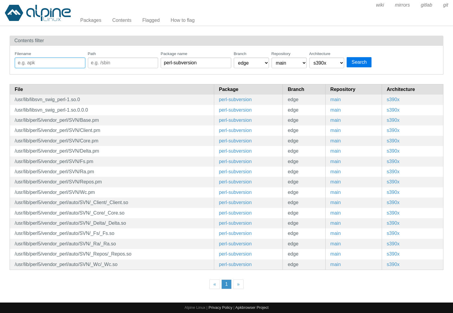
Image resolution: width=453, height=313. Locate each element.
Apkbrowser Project (251, 307)
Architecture (319, 53)
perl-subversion (235, 99)
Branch (240, 53)
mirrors (402, 4)
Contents (122, 20)
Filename (23, 53)
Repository (281, 53)
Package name (174, 53)
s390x (393, 99)
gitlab (426, 4)
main (335, 99)
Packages (90, 20)
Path (92, 53)
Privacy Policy (220, 307)
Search (359, 62)
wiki (380, 4)
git (445, 4)
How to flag (183, 20)
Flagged (151, 20)
